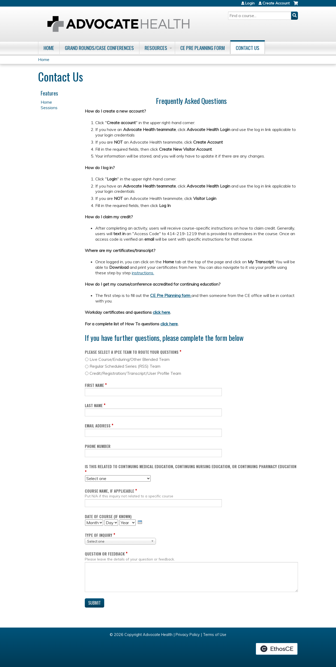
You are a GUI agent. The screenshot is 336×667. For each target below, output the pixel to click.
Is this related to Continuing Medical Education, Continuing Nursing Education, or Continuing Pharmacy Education (190, 466)
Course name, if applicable (109, 491)
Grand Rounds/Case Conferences (99, 48)
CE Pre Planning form (170, 295)
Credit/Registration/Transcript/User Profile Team (135, 373)
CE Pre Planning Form (202, 48)
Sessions (49, 107)
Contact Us (247, 48)
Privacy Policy (188, 634)
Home (49, 48)
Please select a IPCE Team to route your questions (131, 352)
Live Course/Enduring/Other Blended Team (130, 359)
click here (161, 312)
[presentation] (140, 522)
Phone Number (98, 446)
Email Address (98, 425)
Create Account (276, 3)
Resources (156, 48)
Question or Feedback (105, 554)
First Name (94, 385)
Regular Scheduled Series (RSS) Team (125, 366)
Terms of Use (214, 634)
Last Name (94, 405)
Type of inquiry (98, 535)
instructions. (143, 272)
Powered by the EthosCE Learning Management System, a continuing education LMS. (276, 649)
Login (250, 3)
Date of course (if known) (108, 516)
